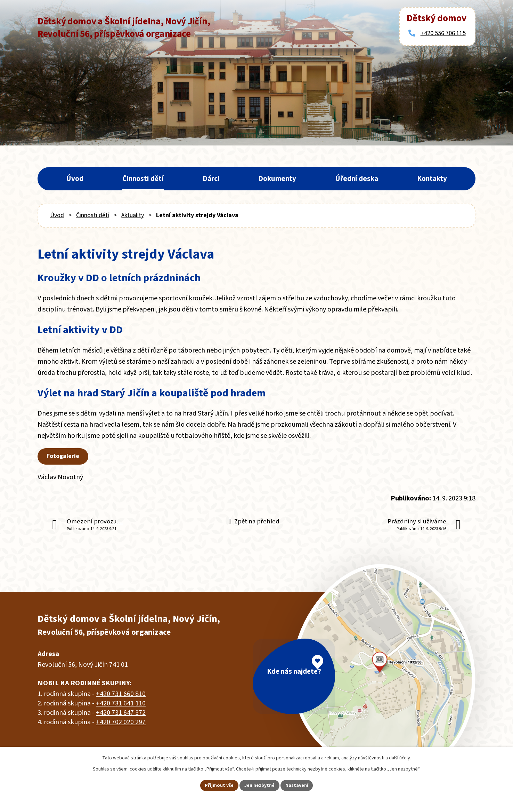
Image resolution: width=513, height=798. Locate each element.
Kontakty (432, 178)
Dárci (211, 178)
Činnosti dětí (143, 178)
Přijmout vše (219, 785)
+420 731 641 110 (121, 703)
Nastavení (297, 785)
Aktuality (132, 215)
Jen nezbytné (259, 785)
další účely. (400, 757)
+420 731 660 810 (121, 694)
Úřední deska (356, 178)
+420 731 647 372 (121, 713)
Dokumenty (277, 178)
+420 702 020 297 (121, 722)
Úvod (74, 178)
